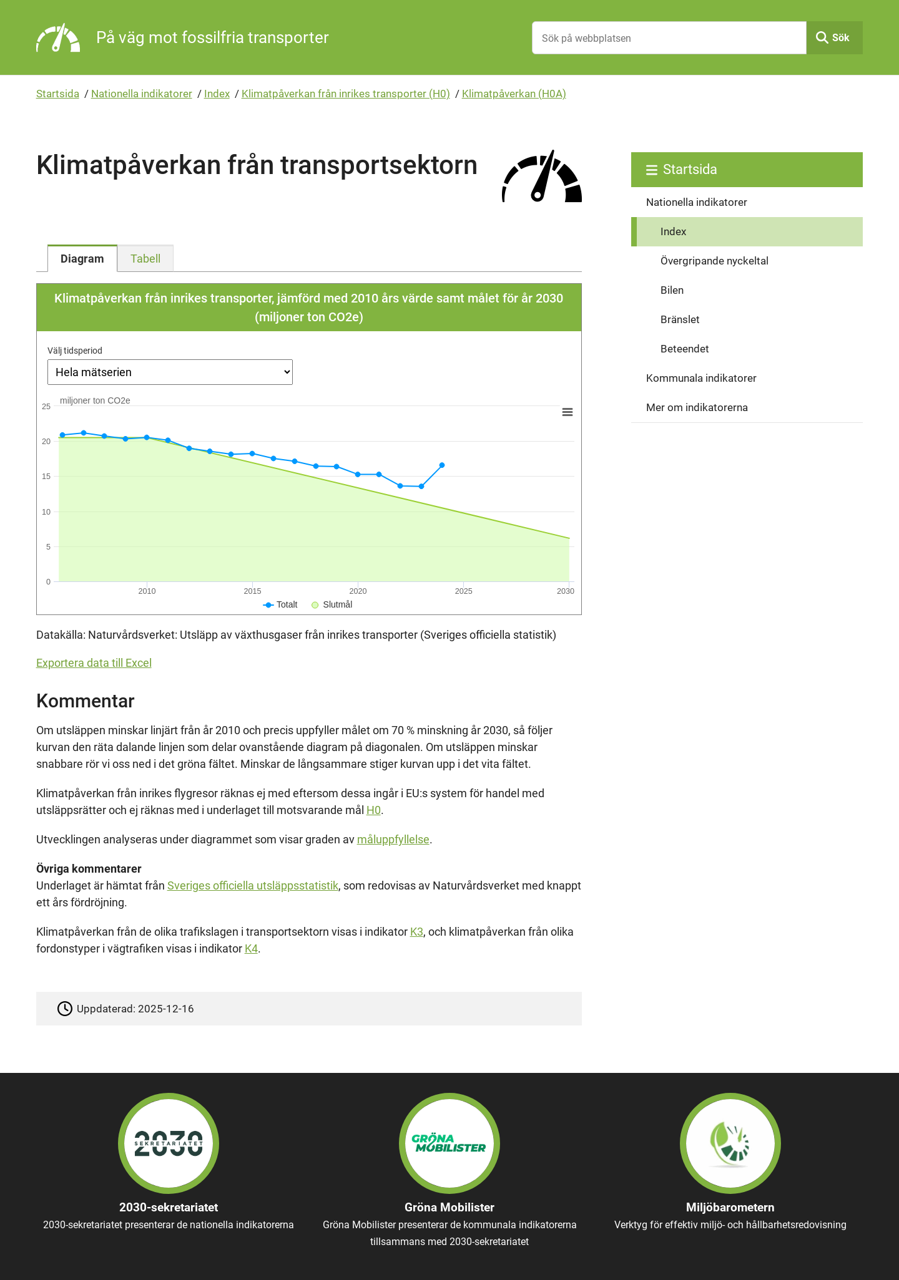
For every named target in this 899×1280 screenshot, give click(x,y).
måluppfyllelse (393, 839)
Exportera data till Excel (94, 662)
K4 (251, 948)
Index (217, 93)
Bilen (672, 290)
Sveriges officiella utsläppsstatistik (252, 885)
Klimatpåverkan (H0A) (514, 93)
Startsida (57, 93)
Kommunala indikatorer (701, 378)
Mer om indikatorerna (697, 407)
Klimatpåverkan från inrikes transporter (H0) (346, 93)
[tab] (82, 258)
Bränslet (680, 319)
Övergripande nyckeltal (715, 261)
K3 (416, 931)
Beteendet (685, 348)
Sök (841, 38)
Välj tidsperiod (74, 351)
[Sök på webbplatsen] (669, 37)
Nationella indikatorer (141, 93)
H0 (373, 810)
